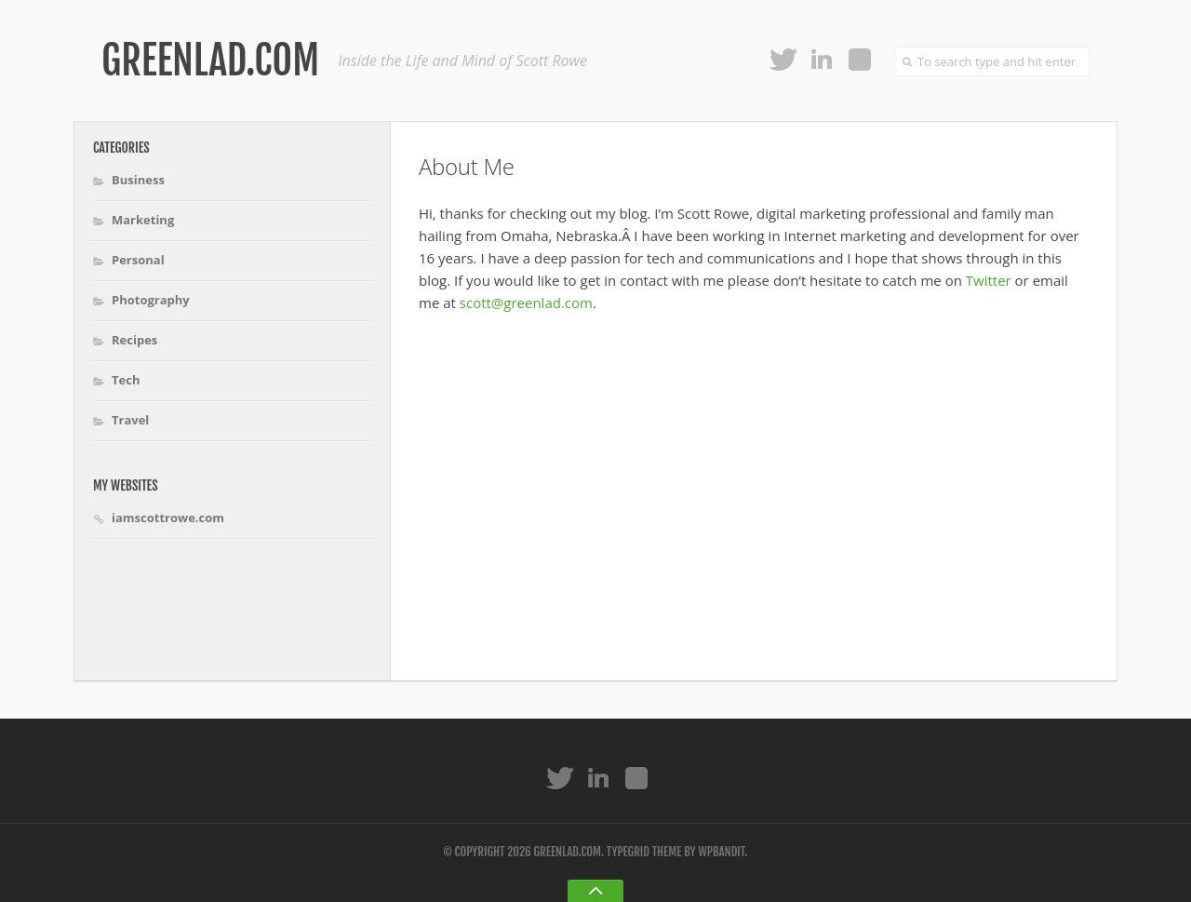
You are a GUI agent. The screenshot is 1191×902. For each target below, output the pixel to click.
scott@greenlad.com (526, 302)
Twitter (988, 280)
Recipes (134, 339)
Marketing (143, 219)
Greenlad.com (210, 60)
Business (138, 179)
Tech (126, 379)
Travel (130, 419)
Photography (151, 299)
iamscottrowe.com (168, 517)
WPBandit (721, 851)
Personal (138, 259)
